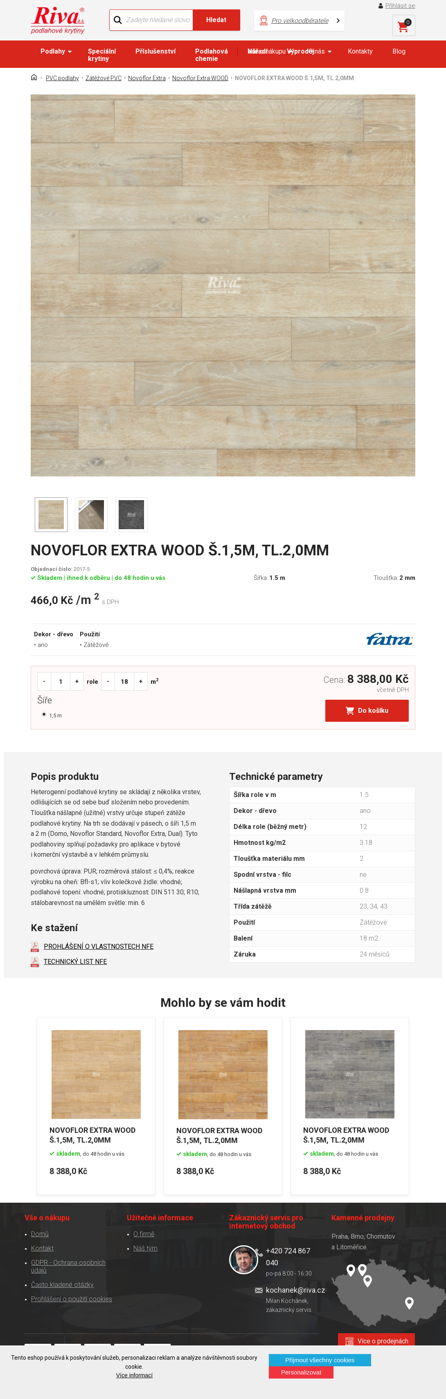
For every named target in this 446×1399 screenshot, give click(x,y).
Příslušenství (155, 51)
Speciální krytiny (102, 55)
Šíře (46, 701)
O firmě (143, 1234)
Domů (40, 1234)
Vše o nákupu (267, 51)
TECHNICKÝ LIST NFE (75, 962)
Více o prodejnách (383, 1341)
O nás (317, 51)
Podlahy (53, 51)
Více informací (134, 1375)
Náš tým (145, 1248)
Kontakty (360, 51)
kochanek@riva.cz (293, 1290)
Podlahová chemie (211, 55)
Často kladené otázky (62, 1285)
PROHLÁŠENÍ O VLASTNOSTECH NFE (98, 946)
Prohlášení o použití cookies (71, 1299)
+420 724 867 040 (288, 1256)
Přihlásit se (400, 5)
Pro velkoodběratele (299, 21)
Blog (398, 51)
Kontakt (42, 1248)
